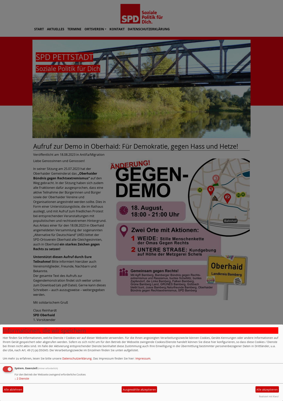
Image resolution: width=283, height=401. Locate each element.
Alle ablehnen (13, 389)
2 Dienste (22, 378)
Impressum (142, 358)
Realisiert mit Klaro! (269, 396)
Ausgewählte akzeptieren (139, 389)
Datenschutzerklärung (77, 358)
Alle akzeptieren (267, 389)
